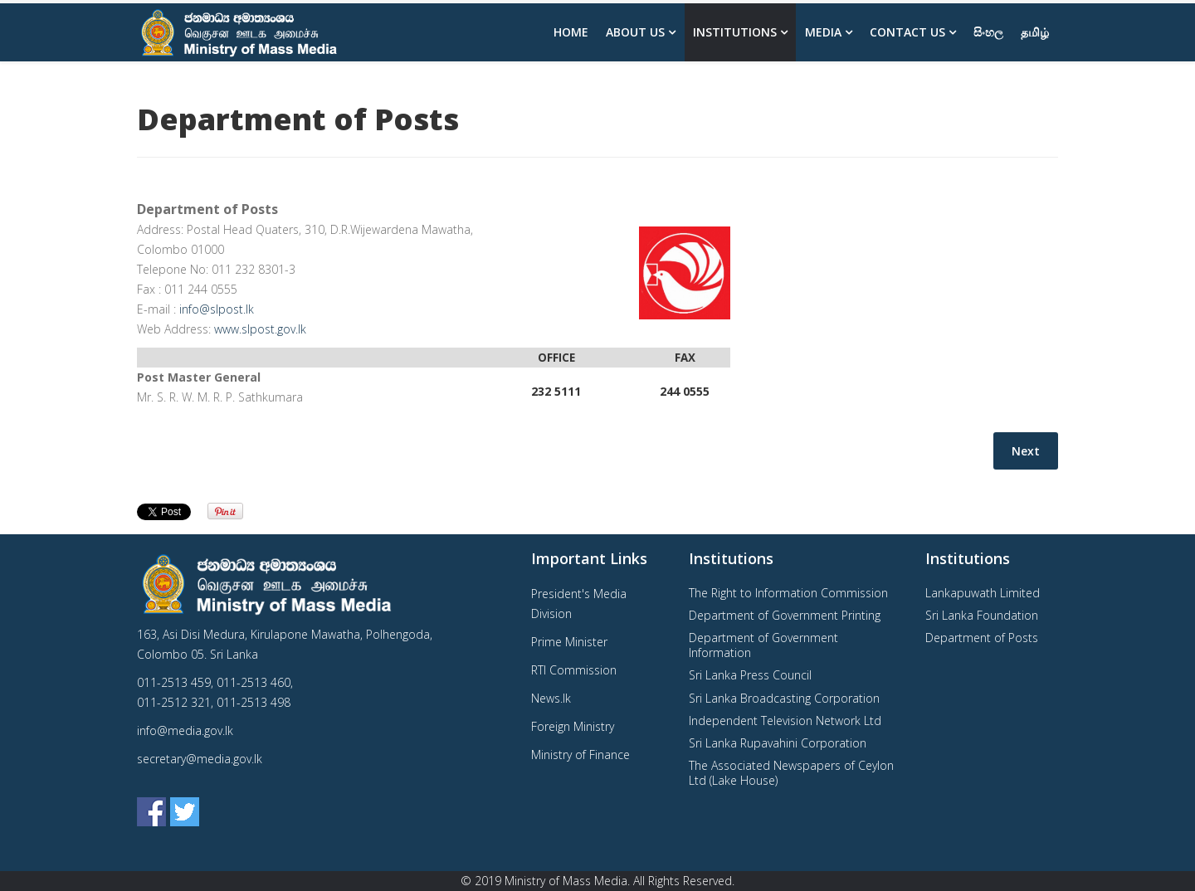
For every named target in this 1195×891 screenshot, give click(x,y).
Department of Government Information (763, 645)
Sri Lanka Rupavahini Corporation (777, 743)
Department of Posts (981, 637)
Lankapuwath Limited (982, 593)
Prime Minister (569, 642)
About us (635, 32)
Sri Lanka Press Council (750, 675)
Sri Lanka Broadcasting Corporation (784, 698)
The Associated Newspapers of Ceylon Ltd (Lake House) (791, 772)
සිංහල (988, 32)
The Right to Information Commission (788, 593)
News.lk (551, 698)
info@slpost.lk (216, 309)
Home (571, 32)
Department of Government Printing (784, 615)
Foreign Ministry (572, 726)
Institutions (735, 32)
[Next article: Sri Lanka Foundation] (1025, 451)
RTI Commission (574, 670)
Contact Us (907, 32)
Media (823, 32)
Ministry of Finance (580, 754)
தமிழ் (1035, 32)
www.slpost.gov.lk (260, 329)
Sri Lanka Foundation (981, 615)
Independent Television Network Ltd (785, 720)
